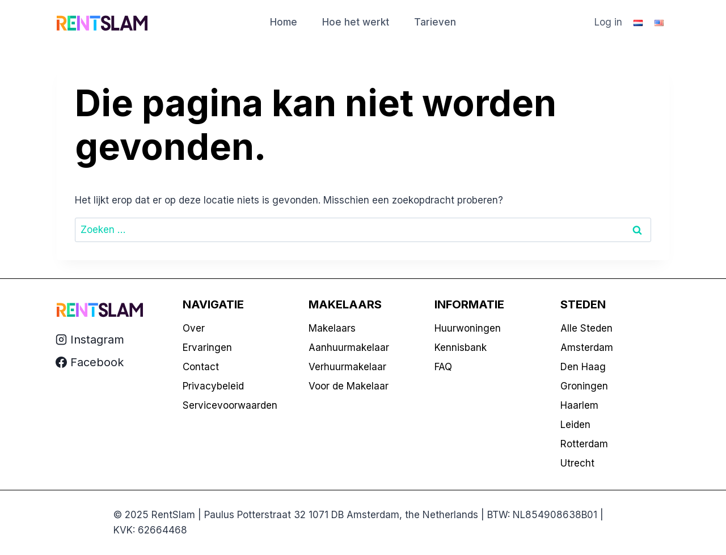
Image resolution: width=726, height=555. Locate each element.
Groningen (584, 386)
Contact (201, 366)
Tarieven (435, 22)
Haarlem (579, 405)
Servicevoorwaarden (230, 405)
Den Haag (583, 366)
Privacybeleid (213, 386)
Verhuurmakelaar (347, 366)
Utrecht (577, 463)
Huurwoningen (467, 328)
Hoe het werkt (355, 22)
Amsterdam (586, 347)
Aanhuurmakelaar (349, 347)
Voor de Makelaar (349, 386)
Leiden (575, 424)
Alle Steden (586, 328)
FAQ (443, 366)
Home (283, 22)
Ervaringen (207, 347)
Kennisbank (460, 347)
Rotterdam (584, 444)
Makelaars (332, 328)
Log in (608, 22)
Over (194, 328)
